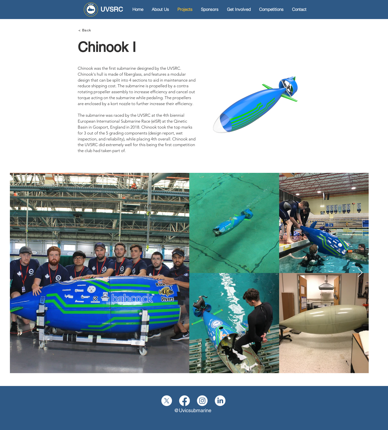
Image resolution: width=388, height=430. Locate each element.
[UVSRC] (103, 9)
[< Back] (96, 30)
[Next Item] (360, 273)
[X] (166, 400)
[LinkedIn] (220, 400)
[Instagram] (202, 400)
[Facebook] (184, 400)
